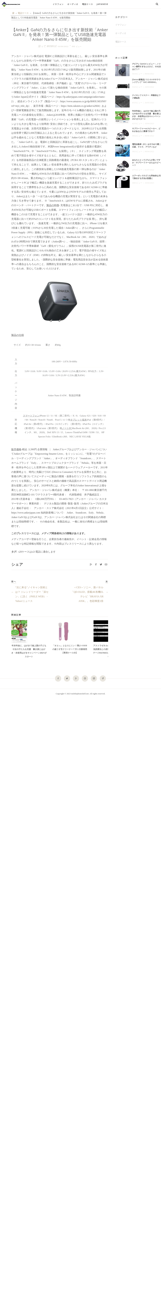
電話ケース (87, 4)
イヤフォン (58, 4)
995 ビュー (77, 46)
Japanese (102, 4)
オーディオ (72, 4)
